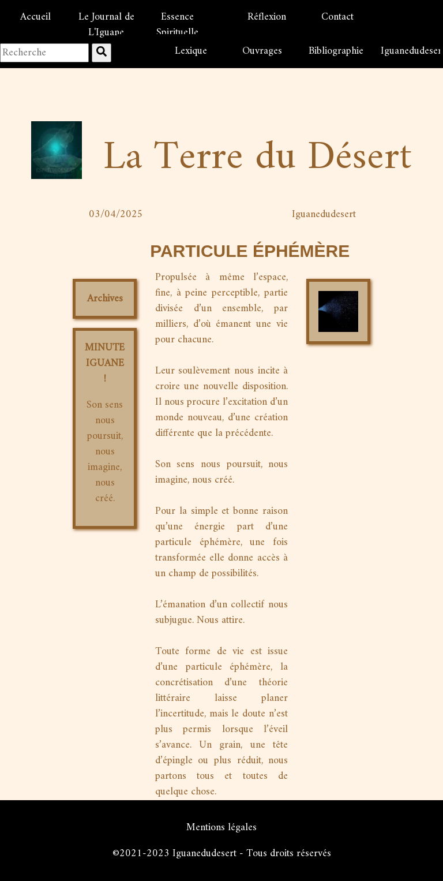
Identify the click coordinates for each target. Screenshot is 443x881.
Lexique (191, 51)
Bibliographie (336, 51)
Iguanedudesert (410, 51)
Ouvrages (262, 51)
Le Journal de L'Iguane (106, 25)
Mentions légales (221, 828)
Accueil (35, 17)
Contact (337, 17)
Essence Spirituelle (177, 25)
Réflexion (266, 17)
